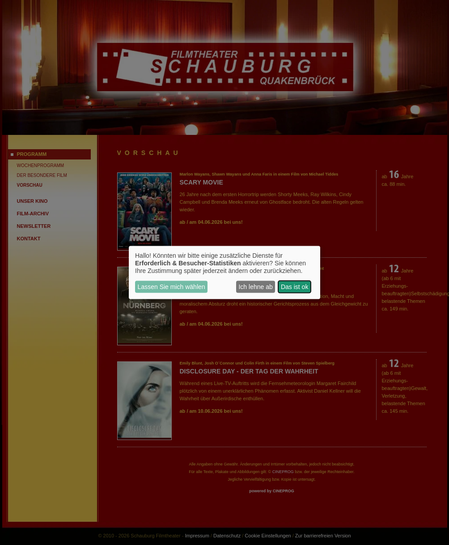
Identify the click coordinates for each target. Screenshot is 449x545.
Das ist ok (294, 286)
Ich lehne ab (255, 286)
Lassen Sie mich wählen (171, 286)
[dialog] (224, 272)
